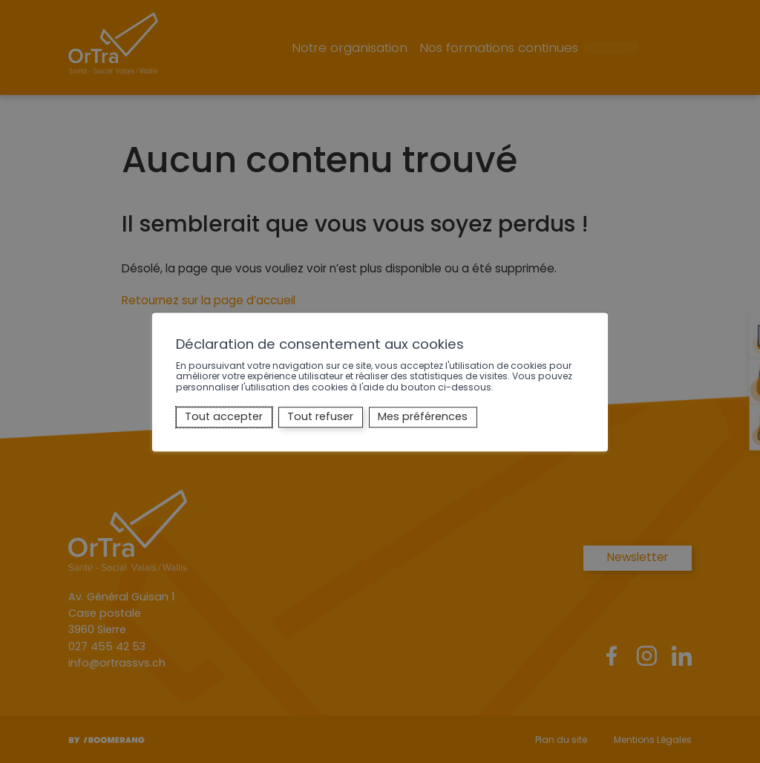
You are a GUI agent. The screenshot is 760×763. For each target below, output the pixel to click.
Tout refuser (320, 417)
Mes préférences (423, 417)
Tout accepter (224, 417)
